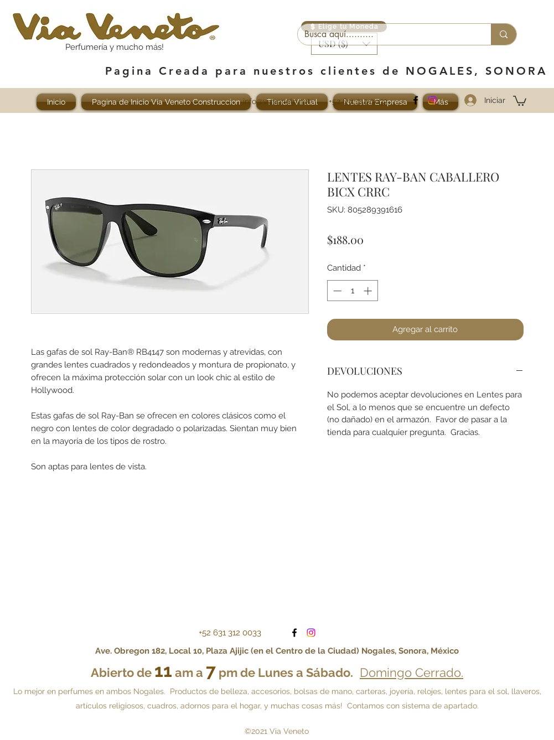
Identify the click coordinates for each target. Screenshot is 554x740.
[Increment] (368, 291)
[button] (519, 100)
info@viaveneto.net (276, 101)
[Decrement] (336, 291)
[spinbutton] (352, 291)
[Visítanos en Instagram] (432, 100)
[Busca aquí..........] (386, 34)
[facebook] (415, 100)
